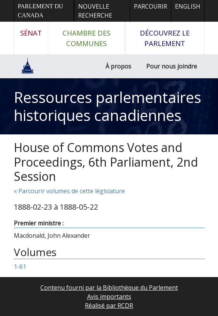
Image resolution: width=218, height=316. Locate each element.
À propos (118, 66)
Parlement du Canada (40, 10)
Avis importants (109, 296)
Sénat (31, 32)
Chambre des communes (86, 38)
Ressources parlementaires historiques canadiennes (107, 106)
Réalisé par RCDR (109, 305)
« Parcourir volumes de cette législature (69, 191)
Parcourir (150, 6)
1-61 (20, 266)
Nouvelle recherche (95, 10)
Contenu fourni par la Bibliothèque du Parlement (109, 287)
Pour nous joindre (171, 66)
